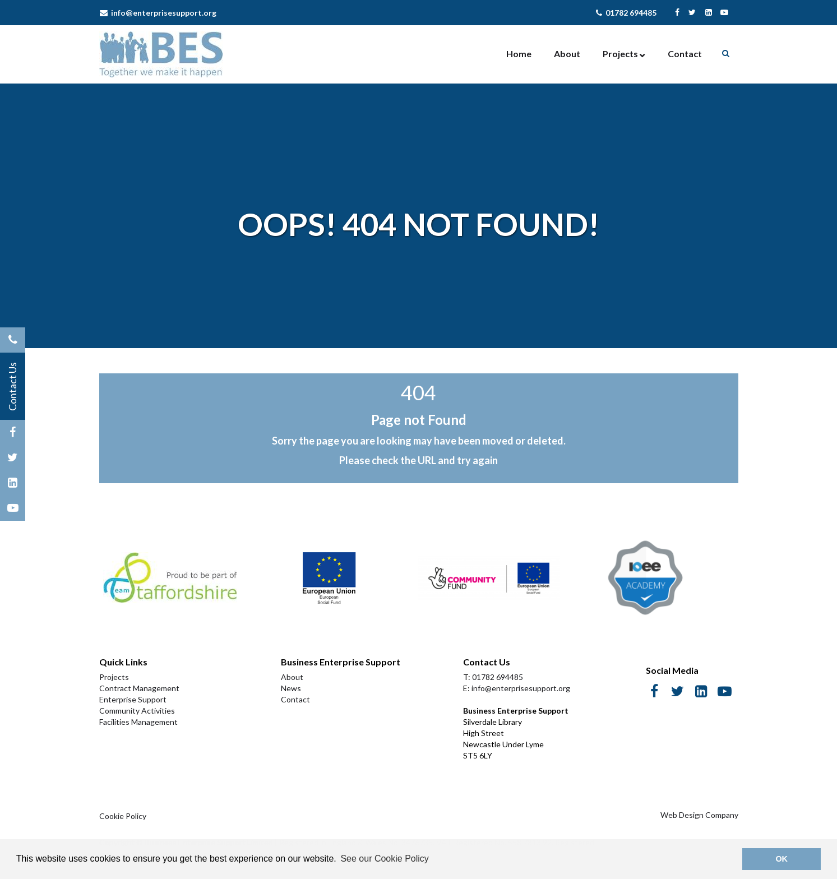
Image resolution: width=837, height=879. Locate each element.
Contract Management (139, 688)
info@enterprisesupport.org (158, 12)
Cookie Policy (122, 816)
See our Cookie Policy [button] (384, 858)
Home (518, 53)
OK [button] (781, 858)
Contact (685, 53)
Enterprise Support (133, 699)
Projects (620, 53)
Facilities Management (138, 722)
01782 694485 (626, 12)
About (567, 53)
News (291, 688)
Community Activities (137, 710)
